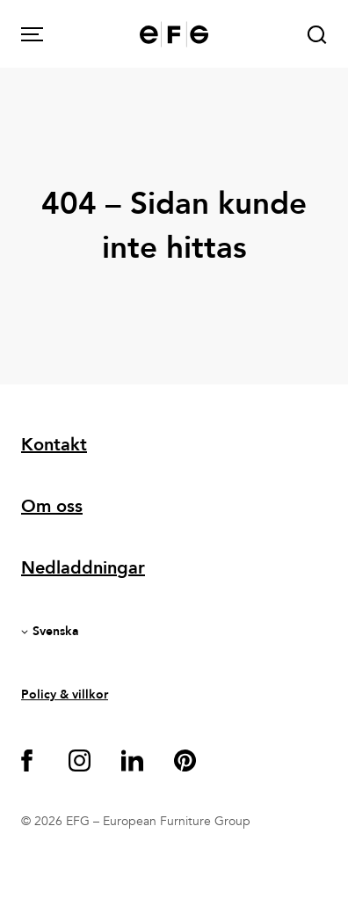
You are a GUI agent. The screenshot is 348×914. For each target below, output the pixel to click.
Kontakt (54, 445)
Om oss (52, 506)
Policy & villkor (64, 694)
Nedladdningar (83, 568)
